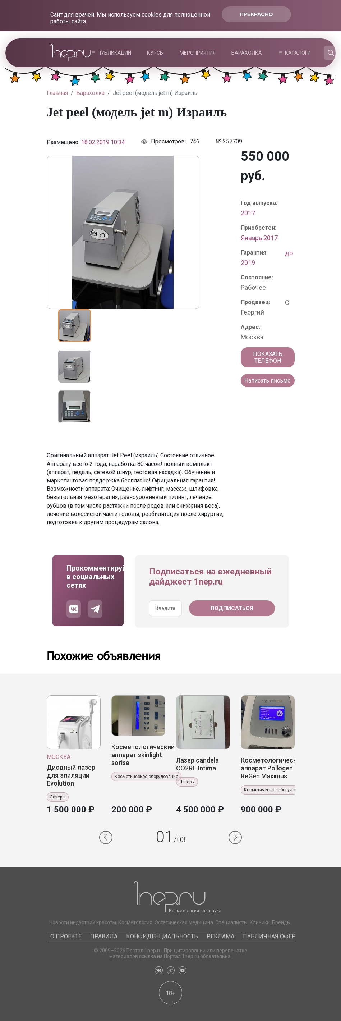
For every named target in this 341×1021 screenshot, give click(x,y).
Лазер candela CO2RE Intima (197, 764)
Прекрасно (256, 14)
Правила (103, 936)
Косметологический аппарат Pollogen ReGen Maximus (272, 768)
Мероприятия (198, 53)
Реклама (220, 936)
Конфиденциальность (162, 936)
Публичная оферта (272, 936)
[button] (105, 837)
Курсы (155, 53)
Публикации (114, 53)
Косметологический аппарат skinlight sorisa (143, 754)
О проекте (66, 936)
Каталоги (298, 53)
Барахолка (246, 53)
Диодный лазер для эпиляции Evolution (71, 775)
